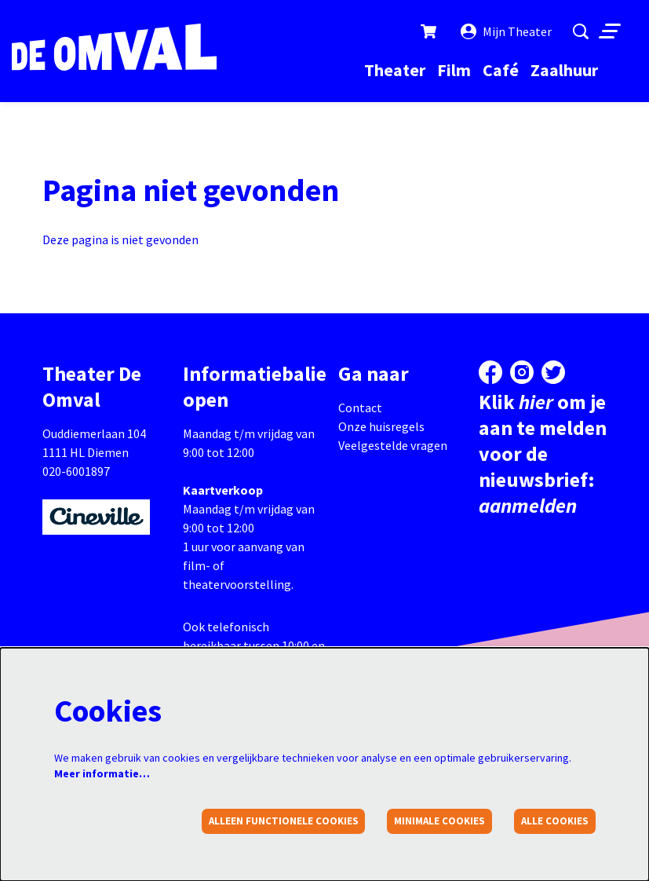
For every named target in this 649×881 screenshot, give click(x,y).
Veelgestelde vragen (392, 445)
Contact (360, 407)
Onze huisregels (381, 426)
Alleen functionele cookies (284, 821)
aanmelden (528, 505)
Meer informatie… (102, 773)
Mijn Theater (506, 31)
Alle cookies (555, 821)
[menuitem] (394, 70)
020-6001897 (76, 471)
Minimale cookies (439, 821)
